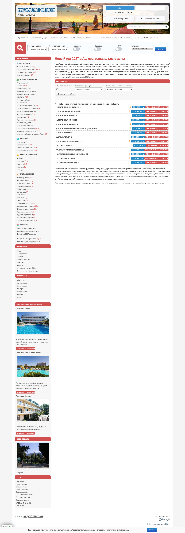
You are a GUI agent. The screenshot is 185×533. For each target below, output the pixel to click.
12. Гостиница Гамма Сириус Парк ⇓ (112, 154)
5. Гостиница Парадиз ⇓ (112, 124)
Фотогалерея (22, 283)
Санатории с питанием (27, 150)
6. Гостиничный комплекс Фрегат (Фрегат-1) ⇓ (112, 128)
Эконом (21, 158)
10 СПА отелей (150, 38)
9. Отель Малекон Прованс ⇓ (112, 141)
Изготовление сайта (162, 516)
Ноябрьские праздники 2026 (28, 231)
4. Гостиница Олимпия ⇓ (112, 120)
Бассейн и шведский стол (29, 131)
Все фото (21, 473)
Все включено (24, 102)
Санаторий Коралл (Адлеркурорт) (29, 352)
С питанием (23, 142)
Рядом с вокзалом (26, 212)
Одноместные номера (27, 120)
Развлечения (22, 291)
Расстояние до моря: (83, 86)
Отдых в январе (22, 487)
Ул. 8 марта (23, 194)
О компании (22, 246)
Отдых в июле (21, 506)
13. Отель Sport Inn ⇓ (112, 158)
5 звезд (21, 169)
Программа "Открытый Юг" (30, 238)
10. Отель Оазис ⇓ (112, 145)
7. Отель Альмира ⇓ (112, 132)
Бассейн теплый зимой (26, 94)
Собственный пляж (26, 100)
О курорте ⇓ (22, 275)
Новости (20, 265)
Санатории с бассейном (28, 128)
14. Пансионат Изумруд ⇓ (112, 162)
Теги (19, 477)
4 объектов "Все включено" (106, 38)
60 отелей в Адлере (39, 38)
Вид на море (23, 117)
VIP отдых (23, 161)
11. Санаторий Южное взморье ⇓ (112, 150)
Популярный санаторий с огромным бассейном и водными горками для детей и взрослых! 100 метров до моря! (32, 385)
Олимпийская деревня (28, 206)
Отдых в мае (23, 502)
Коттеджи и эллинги (27, 72)
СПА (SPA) (23, 97)
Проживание (22, 58)
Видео (19, 297)
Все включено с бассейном (29, 108)
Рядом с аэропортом (27, 214)
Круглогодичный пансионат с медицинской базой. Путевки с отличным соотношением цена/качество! (32, 342)
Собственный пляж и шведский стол (33, 134)
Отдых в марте (22, 489)
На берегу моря (25, 177)
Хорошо (152, 530)
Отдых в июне (21, 482)
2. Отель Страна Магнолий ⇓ (112, 111)
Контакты (20, 256)
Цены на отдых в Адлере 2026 (29, 241)
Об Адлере (21, 280)
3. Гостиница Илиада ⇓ (112, 115)
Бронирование (22, 254)
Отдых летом (23, 497)
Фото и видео (23, 439)
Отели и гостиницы (26, 66)
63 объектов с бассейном (130, 38)
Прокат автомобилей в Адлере (28, 271)
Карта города (22, 286)
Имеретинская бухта (27, 209)
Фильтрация (61, 81)
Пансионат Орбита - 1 (24, 309)
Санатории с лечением (26, 125)
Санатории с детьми (25, 123)
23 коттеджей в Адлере (82, 38)
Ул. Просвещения (25, 186)
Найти (160, 49)
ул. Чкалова (23, 192)
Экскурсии (21, 289)
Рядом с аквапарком (27, 217)
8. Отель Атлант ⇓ (112, 137)
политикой (112, 530)
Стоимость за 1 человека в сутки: (119, 86)
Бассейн (22, 85)
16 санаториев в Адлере (60, 38)
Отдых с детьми (25, 83)
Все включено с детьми (28, 105)
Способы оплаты (23, 259)
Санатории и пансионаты (29, 69)
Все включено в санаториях (29, 111)
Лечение (20, 294)
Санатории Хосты (25, 75)
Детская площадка (26, 114)
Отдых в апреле (22, 492)
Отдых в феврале (22, 500)
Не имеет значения (142, 49)
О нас (19, 251)
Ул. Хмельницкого (25, 189)
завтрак (142, 51)
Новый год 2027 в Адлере (27, 234)
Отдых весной (21, 484)
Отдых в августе (24, 494)
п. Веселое (23, 200)
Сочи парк (22, 197)
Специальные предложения (29, 304)
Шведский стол (25, 145)
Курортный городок (27, 203)
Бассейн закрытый (24, 88)
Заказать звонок (150, 18)
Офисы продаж (120, 18)
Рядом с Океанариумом (28, 220)
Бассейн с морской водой (28, 91)
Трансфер (20, 262)
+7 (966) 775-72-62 (33, 516)
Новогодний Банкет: (64, 86)
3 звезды (23, 164)
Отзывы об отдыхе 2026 (26, 268)
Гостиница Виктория (24, 396)
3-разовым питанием (27, 147)
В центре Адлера (25, 183)
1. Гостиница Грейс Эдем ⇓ (112, 107)
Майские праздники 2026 (27, 228)
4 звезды (22, 167)
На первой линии (25, 180)
